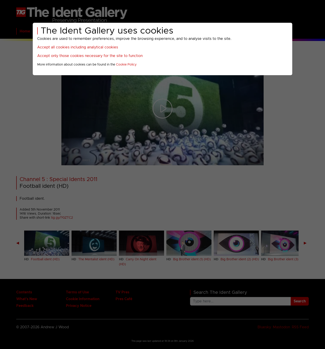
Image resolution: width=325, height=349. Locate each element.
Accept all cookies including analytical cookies (77, 47)
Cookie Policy (126, 64)
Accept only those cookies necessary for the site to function (90, 56)
